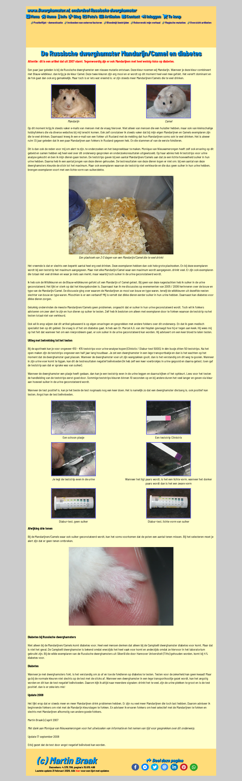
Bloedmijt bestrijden (118, 22)
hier (78, 770)
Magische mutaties (175, 22)
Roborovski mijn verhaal (146, 22)
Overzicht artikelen (200, 22)
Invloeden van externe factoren (84, 22)
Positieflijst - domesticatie (48, 22)
